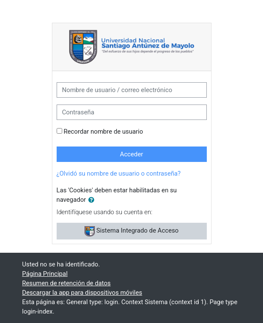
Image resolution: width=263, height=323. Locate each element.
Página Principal (45, 274)
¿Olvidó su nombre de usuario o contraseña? (119, 173)
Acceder (131, 154)
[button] (93, 200)
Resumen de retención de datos (66, 283)
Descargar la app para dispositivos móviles (82, 292)
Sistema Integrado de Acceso (131, 231)
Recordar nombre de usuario (103, 131)
